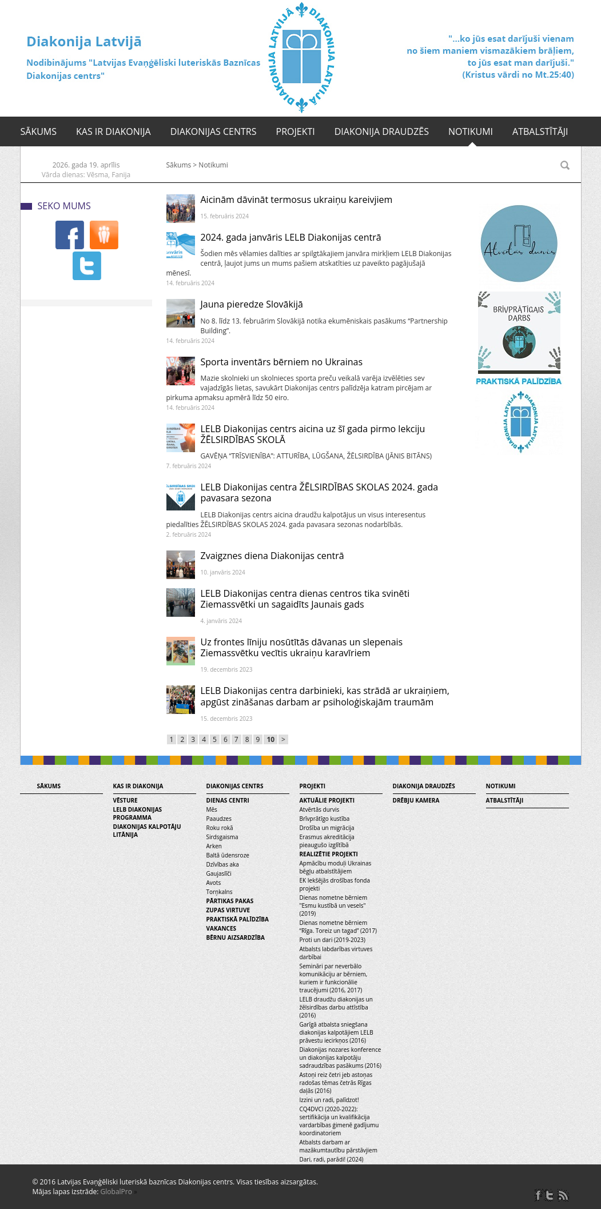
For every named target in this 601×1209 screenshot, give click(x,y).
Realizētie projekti (329, 854)
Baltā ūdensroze (227, 855)
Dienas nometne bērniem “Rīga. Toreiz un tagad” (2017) (338, 927)
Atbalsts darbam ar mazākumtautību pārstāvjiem (338, 1146)
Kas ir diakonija (113, 131)
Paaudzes (219, 819)
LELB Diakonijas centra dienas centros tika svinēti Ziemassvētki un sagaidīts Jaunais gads (305, 599)
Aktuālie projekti (327, 800)
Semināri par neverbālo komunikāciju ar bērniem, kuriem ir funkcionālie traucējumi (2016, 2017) (334, 978)
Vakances (221, 928)
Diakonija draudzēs (382, 131)
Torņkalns (219, 892)
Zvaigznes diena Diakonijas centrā (272, 555)
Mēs (211, 809)
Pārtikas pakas (230, 901)
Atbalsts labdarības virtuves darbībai (336, 953)
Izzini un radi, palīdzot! (329, 1100)
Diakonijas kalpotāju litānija (147, 831)
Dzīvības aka (222, 864)
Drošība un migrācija (327, 828)
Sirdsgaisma (222, 837)
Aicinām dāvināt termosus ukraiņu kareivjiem (297, 199)
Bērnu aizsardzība (235, 937)
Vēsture (125, 800)
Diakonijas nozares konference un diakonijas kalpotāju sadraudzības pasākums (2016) (340, 1058)
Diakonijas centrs (213, 131)
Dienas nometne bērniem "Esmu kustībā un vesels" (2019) (334, 905)
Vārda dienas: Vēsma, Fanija (86, 174)
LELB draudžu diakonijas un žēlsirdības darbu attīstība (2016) (336, 1007)
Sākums (39, 131)
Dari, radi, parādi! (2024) (332, 1159)
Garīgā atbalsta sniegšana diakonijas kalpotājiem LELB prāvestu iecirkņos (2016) (336, 1032)
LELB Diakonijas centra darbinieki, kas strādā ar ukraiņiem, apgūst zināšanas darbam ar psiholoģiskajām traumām (325, 696)
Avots (213, 883)
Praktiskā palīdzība (237, 919)
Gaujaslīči (219, 873)
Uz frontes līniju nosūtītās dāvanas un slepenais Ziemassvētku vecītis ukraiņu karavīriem (302, 647)
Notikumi (470, 131)
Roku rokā (219, 828)
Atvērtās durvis (320, 809)
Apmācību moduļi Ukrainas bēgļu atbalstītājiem (336, 867)
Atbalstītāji (540, 131)
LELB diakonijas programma (137, 813)
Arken (214, 846)
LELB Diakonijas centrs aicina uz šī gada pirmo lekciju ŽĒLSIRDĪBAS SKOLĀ (313, 434)
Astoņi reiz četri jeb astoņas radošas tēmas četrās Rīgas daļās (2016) (336, 1083)
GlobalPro (116, 1191)
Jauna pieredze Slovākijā (252, 304)
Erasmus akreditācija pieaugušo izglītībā (327, 841)
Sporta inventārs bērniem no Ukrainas (282, 362)
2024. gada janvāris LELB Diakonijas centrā (291, 237)
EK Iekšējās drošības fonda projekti (335, 884)
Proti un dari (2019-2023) (332, 940)
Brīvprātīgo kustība (325, 819)
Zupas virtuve (228, 910)
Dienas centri (227, 800)
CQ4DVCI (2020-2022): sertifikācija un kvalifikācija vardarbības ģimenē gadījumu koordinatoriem (339, 1121)
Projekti (295, 131)
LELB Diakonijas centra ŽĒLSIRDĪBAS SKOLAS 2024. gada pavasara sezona (320, 492)
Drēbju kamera (416, 800)
